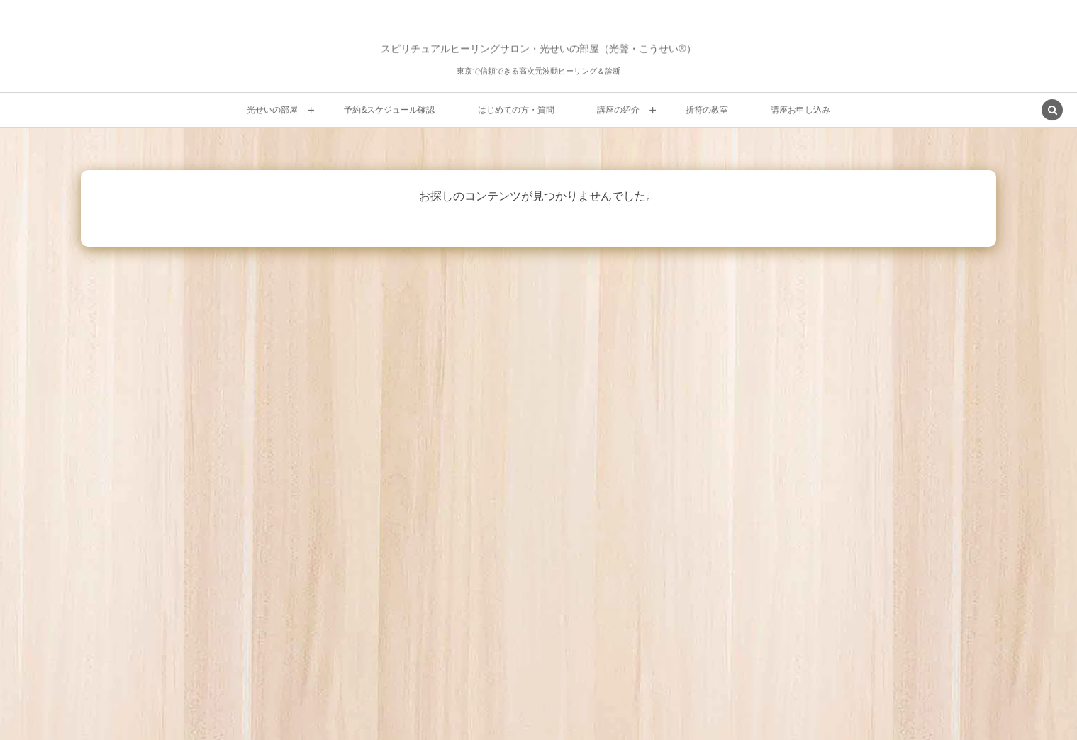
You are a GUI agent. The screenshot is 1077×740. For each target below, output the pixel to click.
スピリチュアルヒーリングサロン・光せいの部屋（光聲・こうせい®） (538, 49)
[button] (1052, 111)
